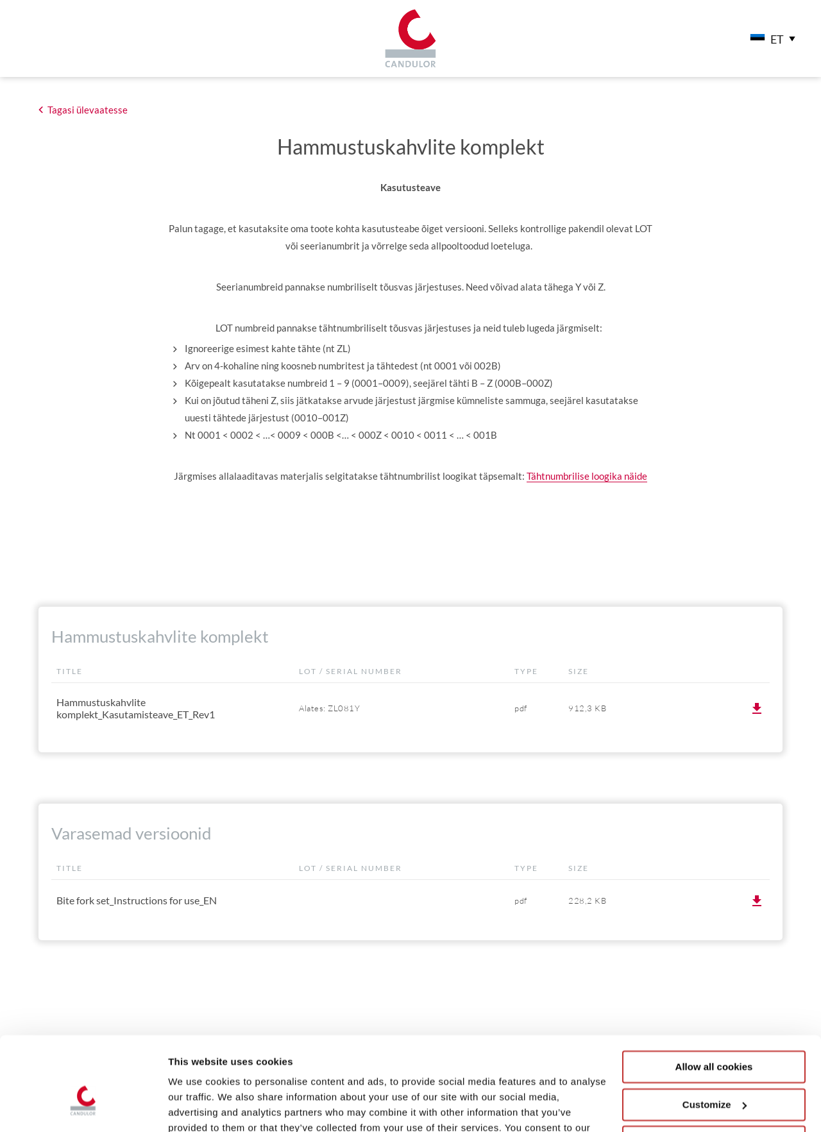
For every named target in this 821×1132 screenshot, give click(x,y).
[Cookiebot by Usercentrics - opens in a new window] (83, 1107)
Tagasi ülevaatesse (87, 109)
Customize (714, 1032)
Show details (198, 1106)
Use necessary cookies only (714, 1070)
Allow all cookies (714, 995)
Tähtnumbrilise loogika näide (587, 476)
